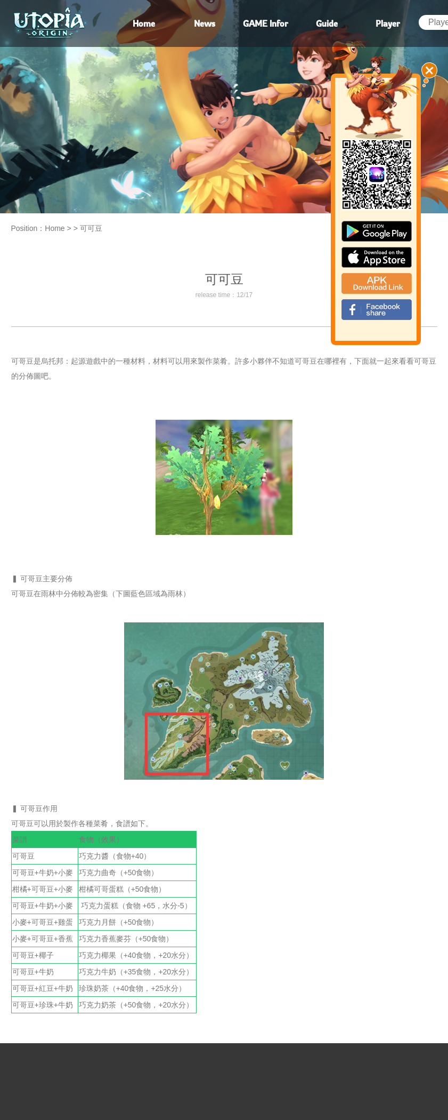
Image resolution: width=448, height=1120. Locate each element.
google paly (376, 231)
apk (376, 283)
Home (54, 228)
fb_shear (376, 309)
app (376, 257)
